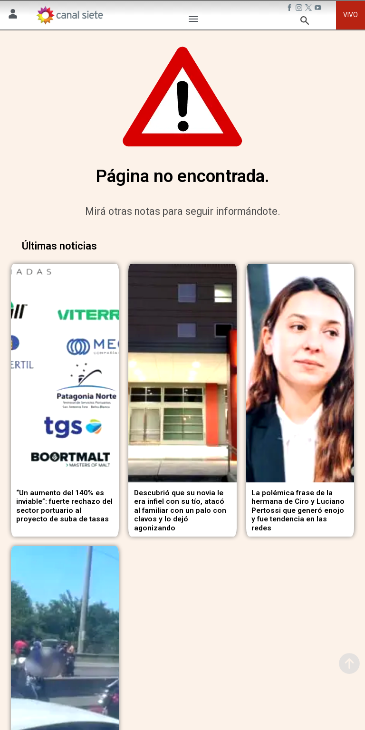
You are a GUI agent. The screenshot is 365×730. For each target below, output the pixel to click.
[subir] (349, 663)
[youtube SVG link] (319, 9)
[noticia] (65, 372)
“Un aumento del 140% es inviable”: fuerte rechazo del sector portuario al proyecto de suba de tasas (64, 504)
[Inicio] (69, 15)
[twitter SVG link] (309, 9)
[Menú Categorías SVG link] (193, 20)
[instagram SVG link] (300, 9)
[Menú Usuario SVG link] (13, 15)
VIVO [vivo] (350, 15)
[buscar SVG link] (304, 22)
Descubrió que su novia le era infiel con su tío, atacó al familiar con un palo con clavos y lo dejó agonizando (180, 508)
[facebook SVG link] (290, 9)
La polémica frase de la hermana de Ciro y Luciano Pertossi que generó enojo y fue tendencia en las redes (298, 508)
